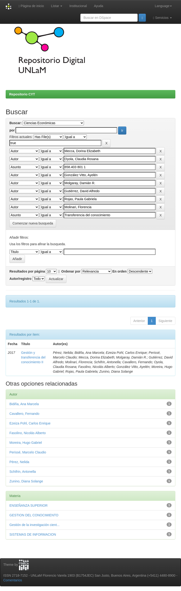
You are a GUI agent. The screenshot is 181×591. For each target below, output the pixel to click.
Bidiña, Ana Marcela (24, 404)
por (12, 130)
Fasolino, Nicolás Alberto (27, 433)
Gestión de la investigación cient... (34, 525)
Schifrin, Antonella (22, 471)
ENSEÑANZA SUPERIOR (28, 505)
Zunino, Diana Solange (26, 481)
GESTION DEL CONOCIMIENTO (33, 515)
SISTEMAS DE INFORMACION (32, 534)
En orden (119, 271)
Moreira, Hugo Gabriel (25, 442)
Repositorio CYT (22, 94)
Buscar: (15, 123)
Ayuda (98, 6)
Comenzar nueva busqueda (32, 223)
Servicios (162, 18)
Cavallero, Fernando (24, 414)
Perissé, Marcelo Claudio (27, 452)
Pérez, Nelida (19, 462)
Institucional (78, 6)
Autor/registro (20, 279)
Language (163, 6)
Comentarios (12, 580)
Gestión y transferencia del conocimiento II (33, 357)
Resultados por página (27, 271)
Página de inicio (31, 6)
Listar (56, 6)
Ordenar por (70, 271)
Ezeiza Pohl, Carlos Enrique (29, 423)
